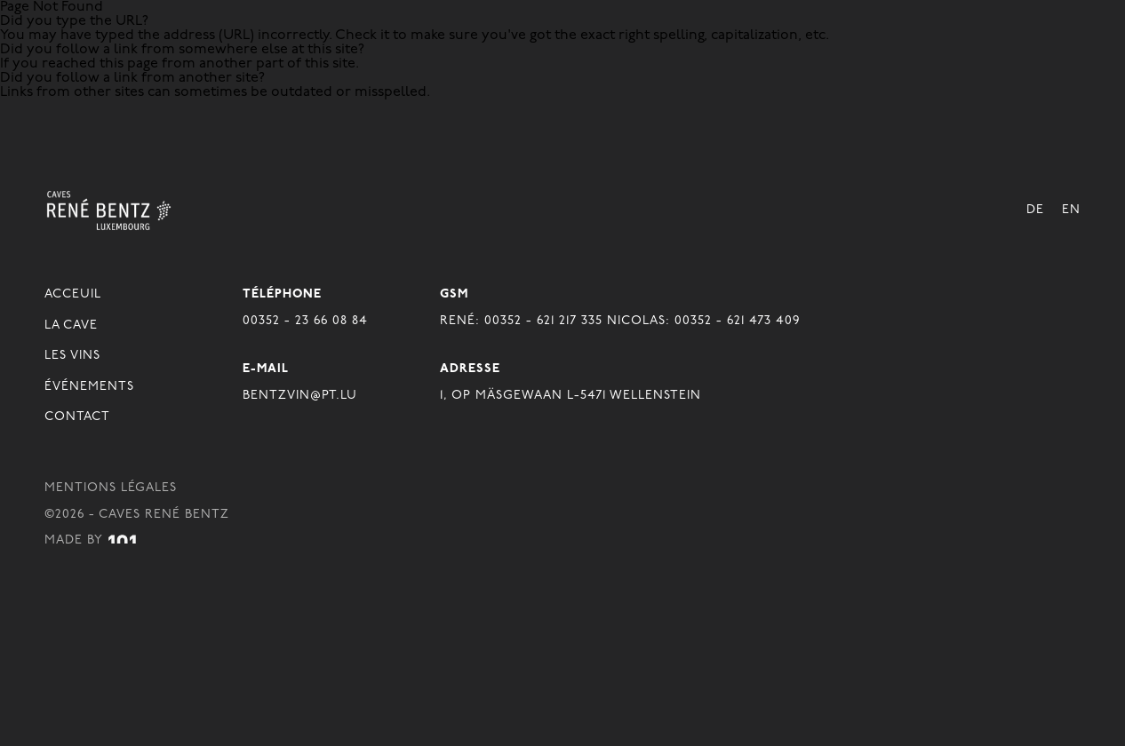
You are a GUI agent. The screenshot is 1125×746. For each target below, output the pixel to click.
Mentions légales (110, 488)
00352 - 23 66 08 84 (305, 321)
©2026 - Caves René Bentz (136, 514)
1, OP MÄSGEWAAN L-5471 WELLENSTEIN (570, 395)
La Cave (71, 325)
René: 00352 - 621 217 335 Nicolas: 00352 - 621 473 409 (620, 321)
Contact (77, 417)
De (1035, 210)
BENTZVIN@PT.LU (300, 395)
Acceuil (72, 294)
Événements (89, 386)
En (1071, 210)
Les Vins (72, 355)
